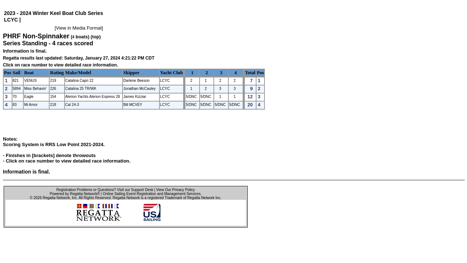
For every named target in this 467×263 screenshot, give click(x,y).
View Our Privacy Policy (175, 190)
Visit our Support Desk (135, 190)
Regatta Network (56, 198)
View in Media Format (78, 28)
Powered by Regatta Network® (75, 194)
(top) (95, 36)
